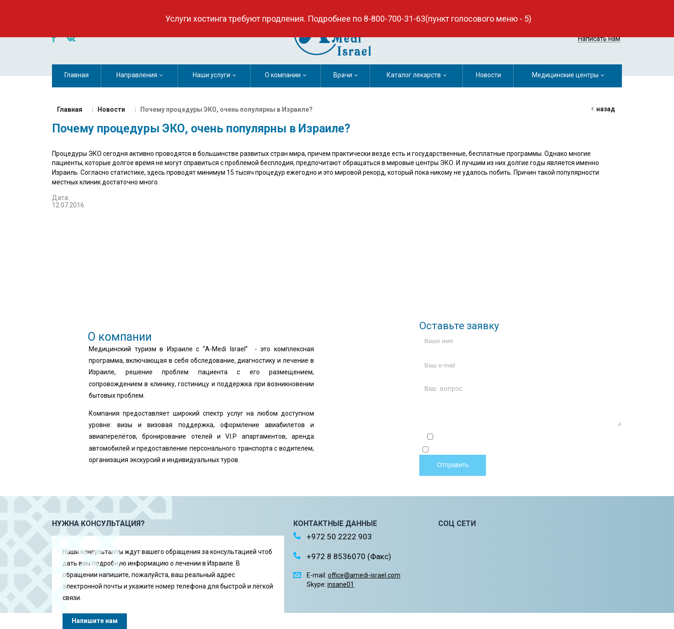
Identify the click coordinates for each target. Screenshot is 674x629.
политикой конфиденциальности (570, 438)
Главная (69, 109)
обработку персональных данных (574, 450)
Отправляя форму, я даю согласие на (524, 450)
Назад (605, 109)
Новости (111, 109)
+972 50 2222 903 (583, 26)
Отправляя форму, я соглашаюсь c (524, 438)
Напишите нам (95, 620)
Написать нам (599, 38)
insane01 (340, 584)
